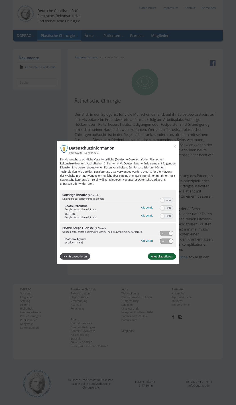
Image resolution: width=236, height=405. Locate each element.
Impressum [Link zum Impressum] (75, 152)
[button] (162, 200)
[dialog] (118, 202)
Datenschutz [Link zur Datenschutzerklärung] (91, 152)
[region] (118, 219)
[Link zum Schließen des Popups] (175, 146)
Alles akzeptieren (162, 256)
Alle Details (147, 207)
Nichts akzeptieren (75, 256)
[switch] (166, 199)
